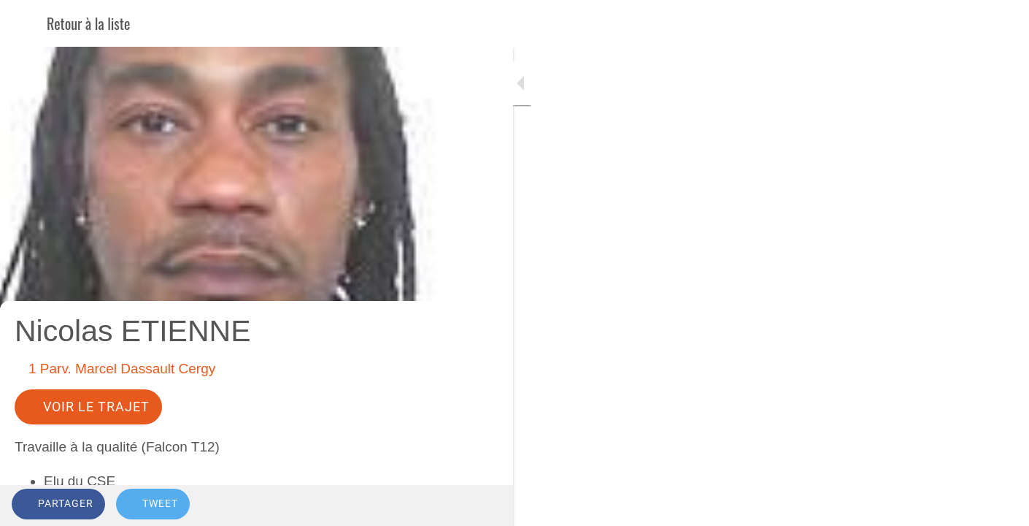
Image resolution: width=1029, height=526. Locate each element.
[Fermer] (23, 23)
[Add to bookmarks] (373, 505)
